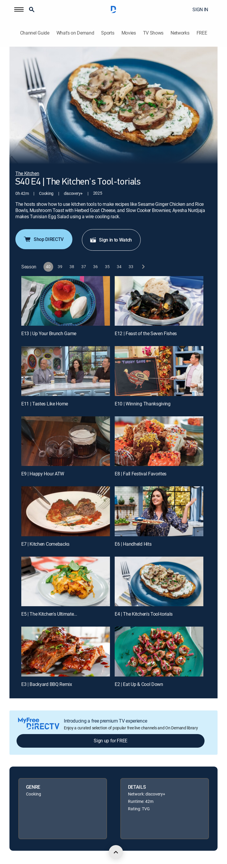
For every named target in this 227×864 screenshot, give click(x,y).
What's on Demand (75, 33)
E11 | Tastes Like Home (44, 403)
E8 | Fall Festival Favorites (140, 473)
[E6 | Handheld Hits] (159, 511)
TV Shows (153, 33)
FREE (202, 33)
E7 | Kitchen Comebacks (45, 544)
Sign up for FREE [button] (110, 740)
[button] (19, 9)
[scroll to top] (115, 852)
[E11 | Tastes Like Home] (65, 371)
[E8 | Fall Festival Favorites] (159, 441)
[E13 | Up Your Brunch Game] (65, 301)
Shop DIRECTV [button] (43, 239)
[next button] (143, 267)
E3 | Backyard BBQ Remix (46, 684)
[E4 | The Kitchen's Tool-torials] (159, 582)
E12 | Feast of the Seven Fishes (146, 333)
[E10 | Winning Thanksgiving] (159, 371)
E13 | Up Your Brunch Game (48, 333)
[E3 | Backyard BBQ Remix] (65, 651)
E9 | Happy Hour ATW (42, 473)
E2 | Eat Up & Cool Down (139, 684)
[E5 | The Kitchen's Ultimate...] (65, 582)
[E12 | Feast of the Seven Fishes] (159, 301)
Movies (128, 33)
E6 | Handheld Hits (133, 544)
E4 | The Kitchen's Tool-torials (144, 614)
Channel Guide (34, 33)
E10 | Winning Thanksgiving (143, 403)
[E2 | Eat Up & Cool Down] (159, 651)
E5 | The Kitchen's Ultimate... (49, 614)
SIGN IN (200, 9)
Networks (180, 33)
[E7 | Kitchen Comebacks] (65, 511)
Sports (107, 33)
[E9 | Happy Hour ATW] (65, 441)
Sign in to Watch (111, 239)
